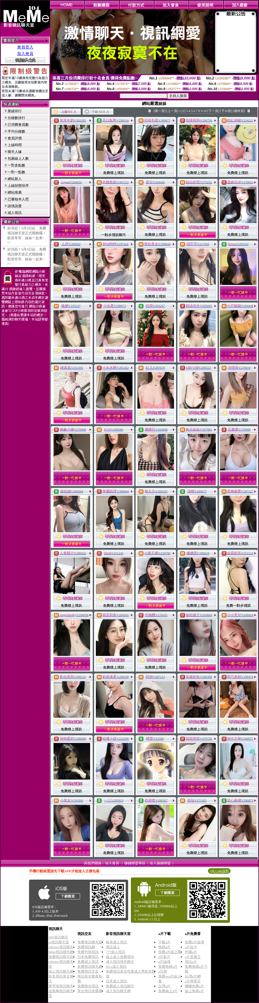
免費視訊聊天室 (89, 942)
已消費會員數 (18, 125)
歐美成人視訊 (116, 942)
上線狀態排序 (18, 186)
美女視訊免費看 (89, 991)
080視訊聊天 (58, 937)
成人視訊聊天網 (118, 991)
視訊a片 (191, 962)
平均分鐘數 (16, 131)
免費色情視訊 (88, 952)
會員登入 (25, 47)
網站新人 (15, 179)
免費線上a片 (168, 991)
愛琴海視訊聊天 (61, 986)
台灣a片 (164, 986)
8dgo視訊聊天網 (61, 952)
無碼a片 (164, 947)
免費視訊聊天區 (61, 957)
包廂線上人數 (18, 158)
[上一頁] (172, 111)
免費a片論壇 (194, 942)
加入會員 (25, 54)
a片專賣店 (193, 981)
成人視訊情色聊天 (120, 962)
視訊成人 (113, 947)
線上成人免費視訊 (120, 957)
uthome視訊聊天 (61, 947)
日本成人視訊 (116, 981)
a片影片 (164, 957)
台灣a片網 (193, 976)
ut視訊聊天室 (59, 942)
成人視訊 (15, 213)
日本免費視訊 (88, 957)
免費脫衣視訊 (88, 986)
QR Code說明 (219, 871)
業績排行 (15, 111)
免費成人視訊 (88, 962)
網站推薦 (15, 192)
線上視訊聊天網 (61, 971)
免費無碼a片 (168, 966)
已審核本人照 (18, 199)
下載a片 (164, 942)
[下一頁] (213, 111)
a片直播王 (193, 957)
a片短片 (191, 947)
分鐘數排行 (16, 118)
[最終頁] (239, 111)
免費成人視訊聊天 (120, 986)
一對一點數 (16, 172)
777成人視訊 (115, 952)
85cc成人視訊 (116, 966)
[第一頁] (160, 111)
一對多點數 (16, 165)
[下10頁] (226, 111)
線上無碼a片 (194, 991)
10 (205, 111)
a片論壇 (164, 962)
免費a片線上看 (169, 952)
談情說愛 (15, 206)
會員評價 (15, 138)
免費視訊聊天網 (89, 966)
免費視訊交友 (88, 971)
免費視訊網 (86, 947)
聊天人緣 (15, 152)
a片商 (162, 971)
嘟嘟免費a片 (194, 986)
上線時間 (15, 145)
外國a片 (191, 952)
